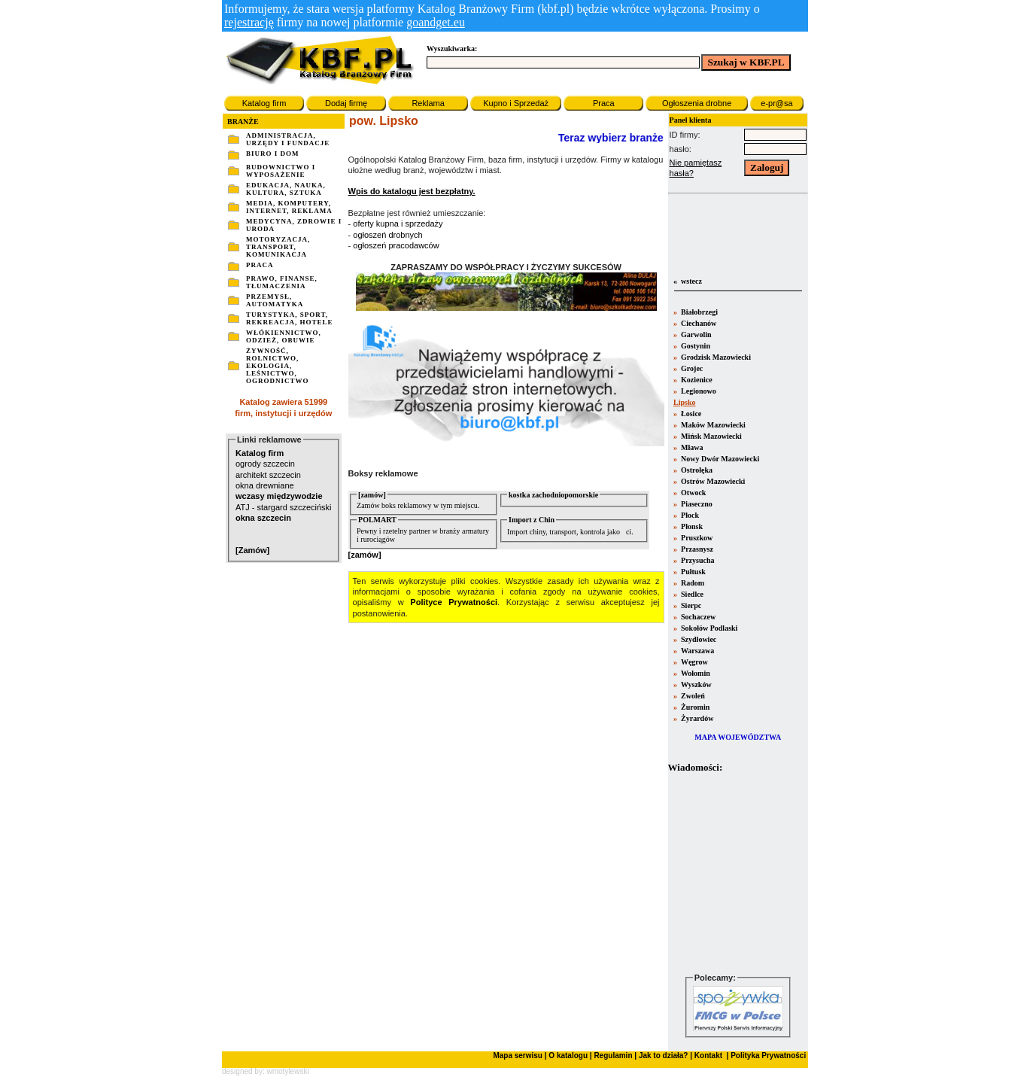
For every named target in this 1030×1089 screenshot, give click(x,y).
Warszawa (697, 650)
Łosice (690, 413)
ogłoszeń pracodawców (396, 245)
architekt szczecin (268, 474)
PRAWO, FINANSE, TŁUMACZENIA (282, 282)
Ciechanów (698, 323)
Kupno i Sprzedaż (515, 103)
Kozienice (695, 380)
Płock (689, 515)
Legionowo (697, 391)
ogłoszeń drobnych (387, 234)
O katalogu (568, 1055)
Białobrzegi (698, 312)
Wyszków (695, 684)
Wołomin (694, 673)
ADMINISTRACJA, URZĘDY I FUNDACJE (288, 139)
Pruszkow (696, 538)
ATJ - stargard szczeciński (283, 507)
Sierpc (690, 605)
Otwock (692, 492)
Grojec (691, 368)
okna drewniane (264, 485)
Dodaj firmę (346, 103)
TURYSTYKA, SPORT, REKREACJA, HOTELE (289, 318)
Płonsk (691, 526)
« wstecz (687, 281)
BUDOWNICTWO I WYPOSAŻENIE (280, 170)
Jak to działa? (663, 1055)
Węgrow (693, 662)
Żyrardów (696, 718)
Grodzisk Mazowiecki (715, 357)
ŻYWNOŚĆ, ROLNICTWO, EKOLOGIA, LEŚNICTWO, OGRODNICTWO (277, 366)
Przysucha (697, 560)
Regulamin (613, 1055)
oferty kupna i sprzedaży (397, 223)
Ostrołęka (696, 470)
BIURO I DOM (272, 153)
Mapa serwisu (517, 1055)
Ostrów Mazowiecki (712, 481)
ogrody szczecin (265, 463)
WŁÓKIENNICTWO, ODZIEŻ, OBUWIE (283, 336)
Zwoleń (692, 696)
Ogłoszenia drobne (696, 103)
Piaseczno (695, 504)
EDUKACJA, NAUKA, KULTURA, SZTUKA (286, 188)
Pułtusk (692, 571)
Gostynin (694, 346)
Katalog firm (264, 103)
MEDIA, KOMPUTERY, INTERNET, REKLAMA (289, 206)
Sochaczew (697, 617)
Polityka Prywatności (767, 1055)
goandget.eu (435, 22)
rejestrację (249, 22)
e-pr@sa (776, 103)
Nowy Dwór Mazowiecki (719, 459)
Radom (692, 583)
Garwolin (695, 334)
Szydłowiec (698, 639)
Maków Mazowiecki (712, 425)
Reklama (428, 103)
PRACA (260, 265)
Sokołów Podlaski (708, 628)
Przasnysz (696, 549)
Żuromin (694, 707)
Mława (691, 447)
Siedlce (691, 594)
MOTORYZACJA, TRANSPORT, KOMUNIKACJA (278, 247)
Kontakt (707, 1055)
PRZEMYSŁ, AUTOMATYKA (274, 300)
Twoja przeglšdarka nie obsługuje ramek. (738, 872)
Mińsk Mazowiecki (710, 436)
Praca (604, 103)
